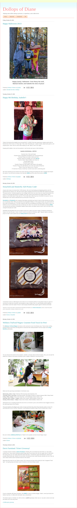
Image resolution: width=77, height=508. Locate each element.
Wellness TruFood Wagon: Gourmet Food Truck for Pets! (25, 323)
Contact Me (19, 16)
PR (25, 16)
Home (5, 16)
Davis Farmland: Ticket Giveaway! (16, 448)
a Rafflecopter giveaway (8, 502)
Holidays (17, 89)
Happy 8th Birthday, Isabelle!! (14, 98)
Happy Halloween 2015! (12, 24)
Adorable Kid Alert (10, 89)
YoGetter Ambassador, (37, 307)
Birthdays (8, 178)
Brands (8, 314)
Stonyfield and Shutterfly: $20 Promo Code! (20, 187)
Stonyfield (12, 314)
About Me (12, 16)
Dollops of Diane (19, 9)
